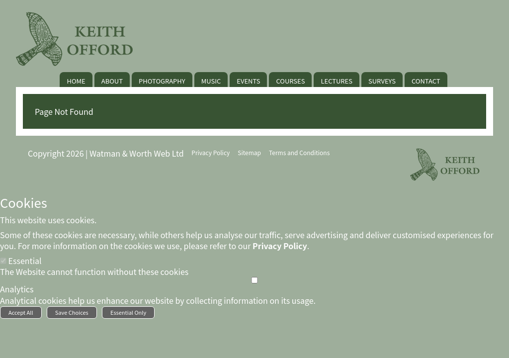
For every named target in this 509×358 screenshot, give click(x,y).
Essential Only (128, 312)
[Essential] (3, 261)
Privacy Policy (280, 246)
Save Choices (71, 312)
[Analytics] (254, 280)
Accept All (20, 312)
